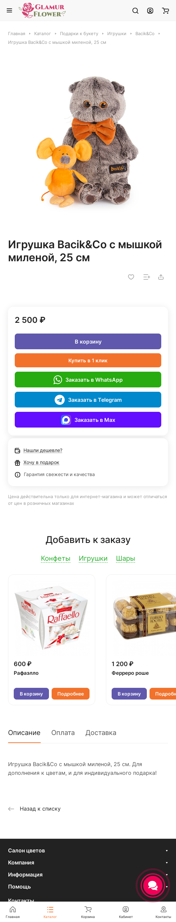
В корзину (88, 341)
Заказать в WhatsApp (88, 380)
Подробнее (70, 694)
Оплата (63, 733)
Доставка (100, 733)
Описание (24, 733)
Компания (21, 862)
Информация (25, 874)
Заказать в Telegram (88, 400)
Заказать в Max (88, 420)
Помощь (19, 886)
